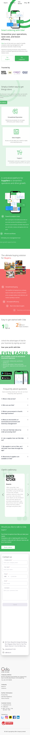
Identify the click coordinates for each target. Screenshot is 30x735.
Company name (8, 560)
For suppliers (22, 58)
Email (5, 581)
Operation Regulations (6, 696)
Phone (6, 574)
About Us (3, 686)
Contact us (3, 688)
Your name (7, 567)
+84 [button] (5, 576)
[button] (13, 399)
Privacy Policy (4, 695)
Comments (6, 588)
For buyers (7, 58)
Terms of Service (5, 698)
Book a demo (8, 547)
